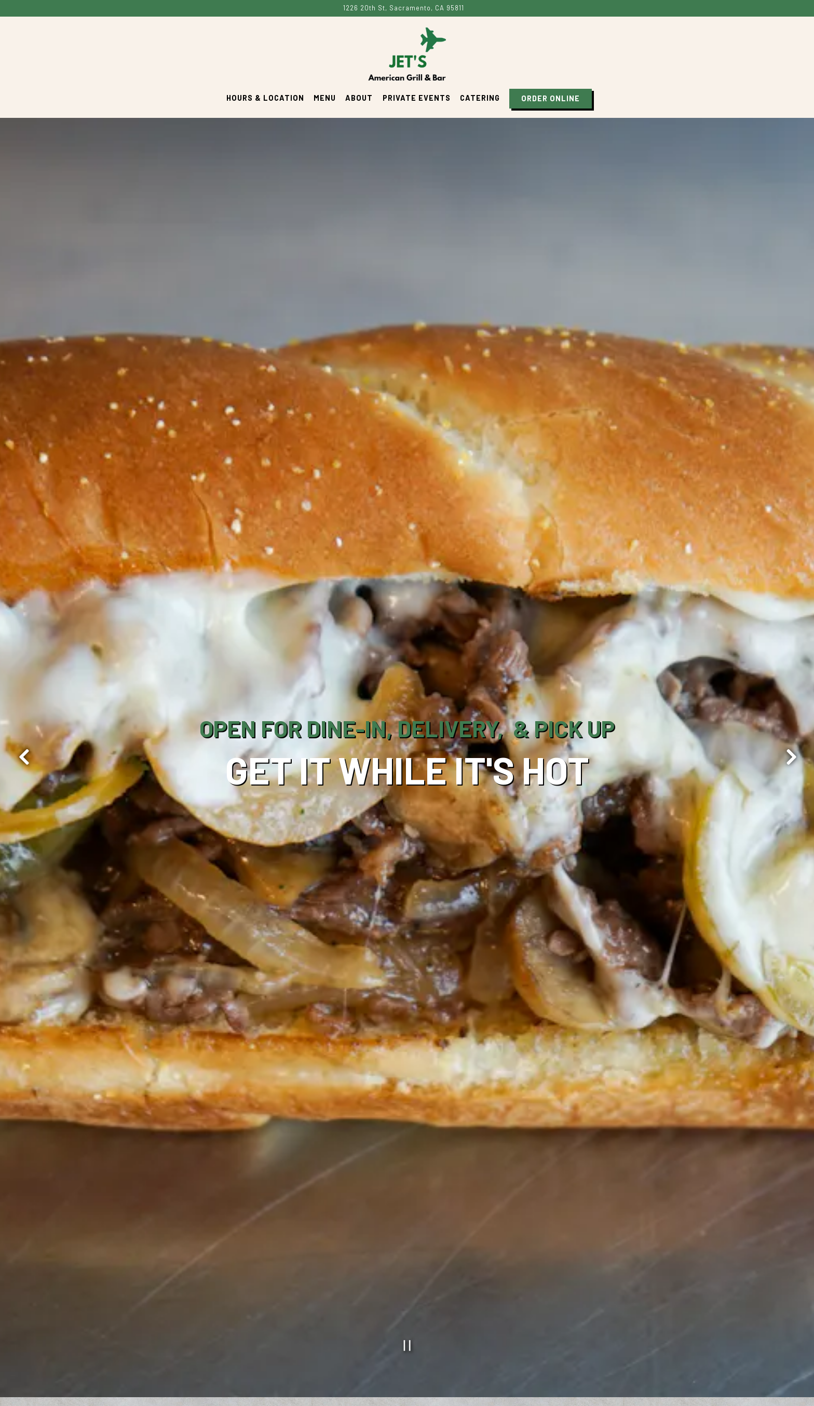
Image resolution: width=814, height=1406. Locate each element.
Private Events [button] (417, 97)
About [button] (359, 97)
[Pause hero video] (407, 1212)
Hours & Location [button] (265, 97)
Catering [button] (480, 97)
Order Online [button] (550, 98)
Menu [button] (325, 97)
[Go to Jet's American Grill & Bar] (403, 8)
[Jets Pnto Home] (407, 52)
